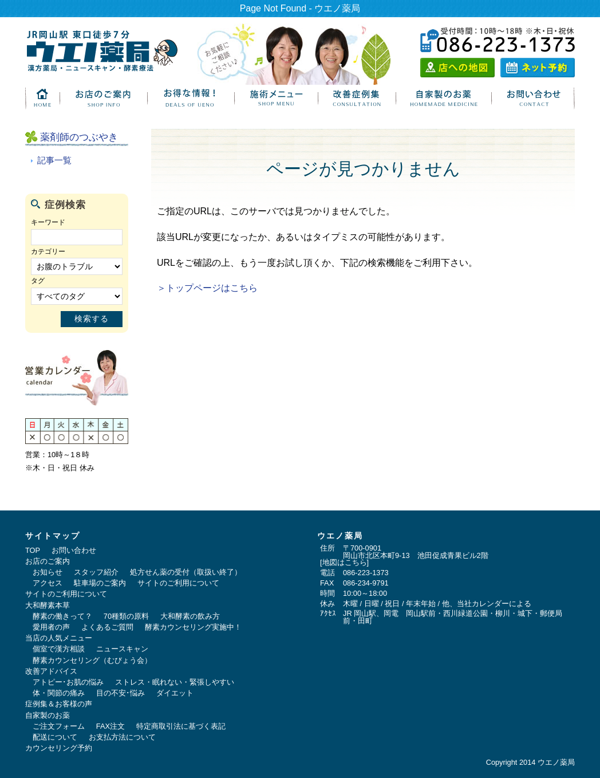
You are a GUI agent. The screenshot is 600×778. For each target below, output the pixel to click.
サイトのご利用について (178, 583)
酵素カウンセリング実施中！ (193, 627)
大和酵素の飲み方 (190, 616)
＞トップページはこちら (207, 288)
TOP (32, 550)
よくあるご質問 (107, 627)
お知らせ (47, 572)
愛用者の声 (51, 627)
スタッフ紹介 (96, 572)
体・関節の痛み (59, 693)
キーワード (48, 222)
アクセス (47, 583)
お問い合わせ (74, 550)
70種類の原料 (126, 616)
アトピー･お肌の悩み (68, 682)
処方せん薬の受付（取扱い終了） (186, 572)
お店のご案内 (47, 561)
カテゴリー (48, 251)
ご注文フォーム (59, 726)
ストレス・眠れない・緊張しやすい (174, 682)
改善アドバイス (51, 671)
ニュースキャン (122, 649)
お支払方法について (122, 737)
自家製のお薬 (47, 715)
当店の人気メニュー (58, 638)
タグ (38, 281)
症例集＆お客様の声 (58, 704)
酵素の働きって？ (62, 616)
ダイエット (175, 693)
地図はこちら (344, 562)
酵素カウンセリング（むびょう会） (92, 660)
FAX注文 (110, 726)
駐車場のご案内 (100, 583)
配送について (55, 737)
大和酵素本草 (47, 605)
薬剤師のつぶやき (79, 137)
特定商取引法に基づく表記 (181, 726)
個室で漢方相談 (59, 649)
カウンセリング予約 (58, 748)
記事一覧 (54, 160)
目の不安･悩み (120, 693)
